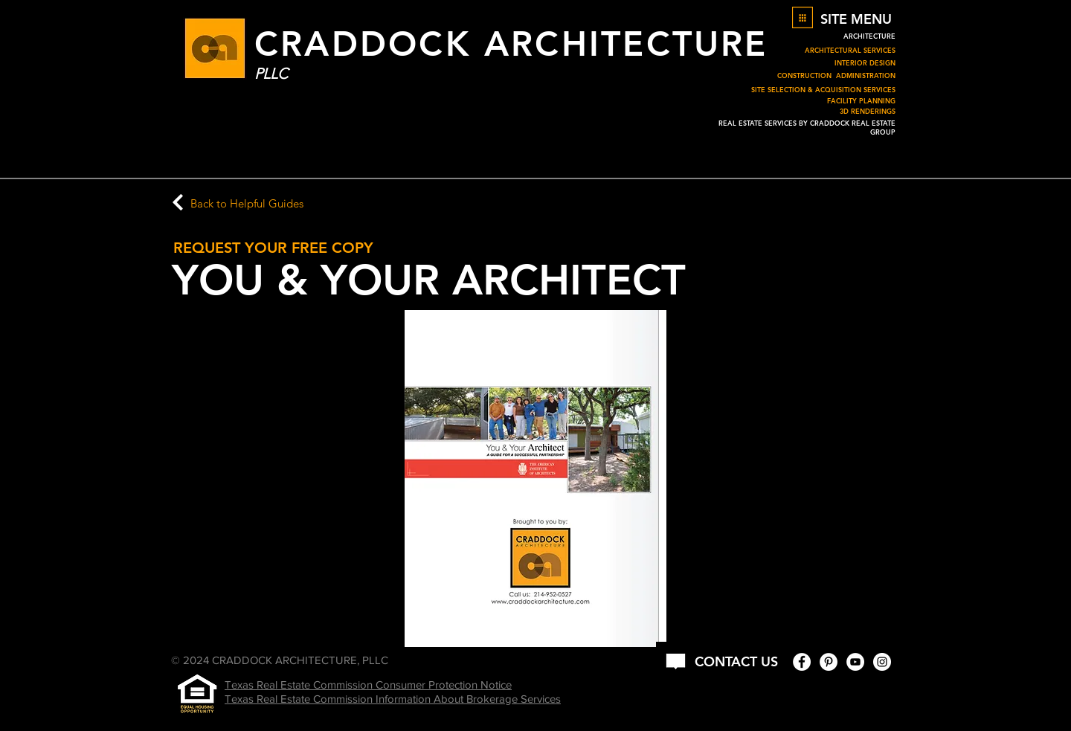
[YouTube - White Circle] (855, 662)
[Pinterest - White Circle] (828, 662)
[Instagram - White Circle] (882, 662)
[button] (802, 17)
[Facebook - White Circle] (802, 662)
